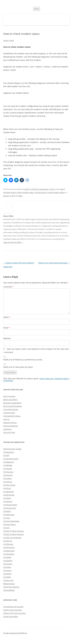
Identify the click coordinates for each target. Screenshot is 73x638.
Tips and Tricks (9, 432)
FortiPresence (8, 547)
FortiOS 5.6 (7, 541)
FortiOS (26, 189)
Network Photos (10, 422)
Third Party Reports (11, 587)
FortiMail (7, 511)
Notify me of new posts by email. (18, 367)
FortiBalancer (8, 462)
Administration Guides (12, 449)
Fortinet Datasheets (11, 521)
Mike (20, 195)
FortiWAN (7, 574)
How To (52, 189)
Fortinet (6, 518)
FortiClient (7, 478)
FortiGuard (7, 501)
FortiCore (7, 488)
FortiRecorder (8, 551)
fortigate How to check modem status (18, 192)
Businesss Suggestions (12, 403)
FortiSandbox (8, 554)
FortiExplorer (8, 491)
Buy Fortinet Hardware (12, 406)
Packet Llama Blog (10, 616)
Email (6, 327)
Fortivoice (7, 570)
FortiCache (7, 468)
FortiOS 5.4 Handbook (39, 189)
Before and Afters (10, 399)
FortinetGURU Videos (11, 416)
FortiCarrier (8, 475)
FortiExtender (8, 495)
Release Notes (9, 583)
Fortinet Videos (9, 524)
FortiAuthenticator (10, 458)
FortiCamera (8, 472)
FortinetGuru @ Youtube (13, 606)
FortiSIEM (7, 557)
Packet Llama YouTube (12, 610)
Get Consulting (9, 396)
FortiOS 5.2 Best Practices (13, 531)
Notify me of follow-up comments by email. (23, 359)
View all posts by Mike (13, 242)
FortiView (7, 567)
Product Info (8, 580)
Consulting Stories (10, 409)
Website (7, 338)
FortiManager (8, 514)
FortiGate (7, 498)
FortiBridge (7, 465)
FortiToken (7, 564)
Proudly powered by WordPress (15, 633)
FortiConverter (9, 485)
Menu (37, 9)
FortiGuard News (10, 504)
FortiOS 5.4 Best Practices (13, 534)
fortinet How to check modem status (50, 192)
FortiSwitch (7, 560)
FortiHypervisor (9, 508)
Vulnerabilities (9, 590)
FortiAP (6, 455)
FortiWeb (7, 577)
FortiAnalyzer (8, 452)
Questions (7, 429)
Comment (8, 286)
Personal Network (10, 426)
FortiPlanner (8, 544)
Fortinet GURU (9, 412)
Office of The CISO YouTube (14, 613)
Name (6, 317)
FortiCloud (7, 481)
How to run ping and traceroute (54, 262)
